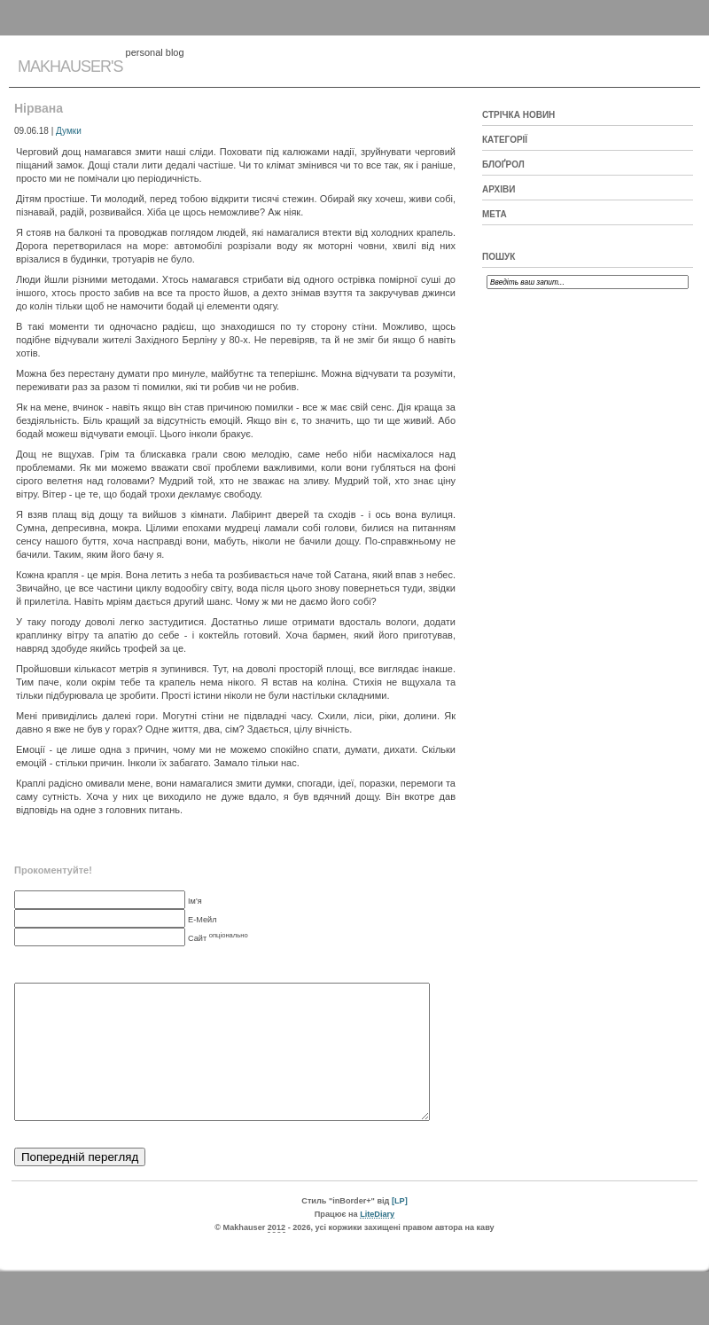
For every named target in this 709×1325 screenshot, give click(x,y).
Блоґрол (503, 164)
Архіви (498, 189)
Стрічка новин (518, 115)
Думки (69, 131)
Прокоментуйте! (53, 870)
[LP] (400, 1227)
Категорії (504, 140)
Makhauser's (70, 66)
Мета (494, 214)
